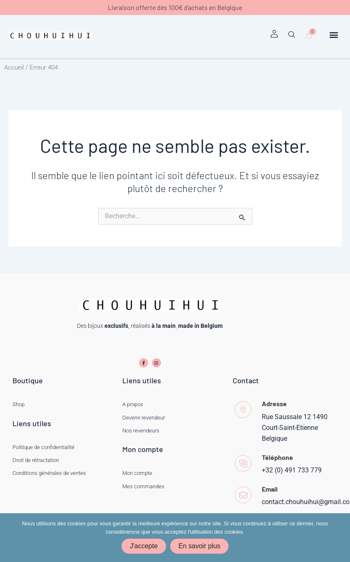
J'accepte (144, 546)
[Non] (339, 538)
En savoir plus (200, 546)
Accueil (14, 67)
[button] (291, 37)
